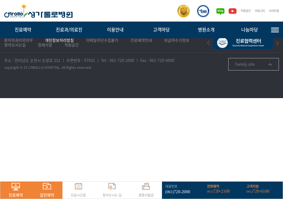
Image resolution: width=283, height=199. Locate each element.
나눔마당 (250, 29)
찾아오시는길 (15, 61)
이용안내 (115, 29)
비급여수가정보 (176, 56)
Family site (253, 80)
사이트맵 (273, 11)
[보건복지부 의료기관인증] (180, 11)
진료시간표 (78, 190)
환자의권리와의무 (18, 56)
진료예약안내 (141, 56)
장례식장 (45, 61)
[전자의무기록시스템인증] (199, 11)
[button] (208, 59)
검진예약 (47, 190)
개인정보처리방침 (59, 56)
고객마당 (161, 29)
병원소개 (206, 29)
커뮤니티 (258, 11)
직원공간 (242, 11)
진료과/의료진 (69, 29)
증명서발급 (146, 190)
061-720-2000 (121, 77)
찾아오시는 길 (112, 190)
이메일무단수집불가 (102, 56)
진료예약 (23, 29)
